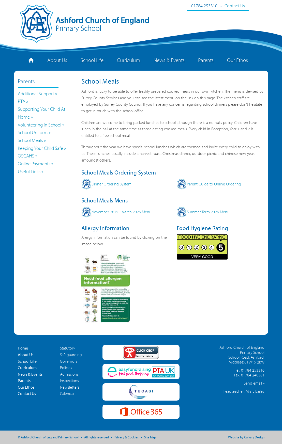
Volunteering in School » (41, 125)
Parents (206, 60)
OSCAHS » (27, 156)
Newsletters (69, 387)
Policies (66, 367)
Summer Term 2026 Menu (203, 211)
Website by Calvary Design (246, 437)
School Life (92, 60)
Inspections (69, 380)
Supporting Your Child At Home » (41, 113)
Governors (68, 361)
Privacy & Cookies (126, 437)
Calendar (67, 393)
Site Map (150, 437)
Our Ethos (237, 60)
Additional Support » (37, 93)
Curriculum (128, 60)
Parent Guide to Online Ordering (209, 183)
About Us (57, 60)
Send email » (254, 383)
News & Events (169, 60)
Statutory (67, 348)
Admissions (69, 374)
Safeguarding (71, 354)
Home (23, 348)
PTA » (23, 101)
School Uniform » (34, 132)
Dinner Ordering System (106, 183)
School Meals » (32, 140)
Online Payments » (35, 164)
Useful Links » (30, 171)
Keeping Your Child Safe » (42, 148)
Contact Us (235, 6)
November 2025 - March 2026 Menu (116, 211)
